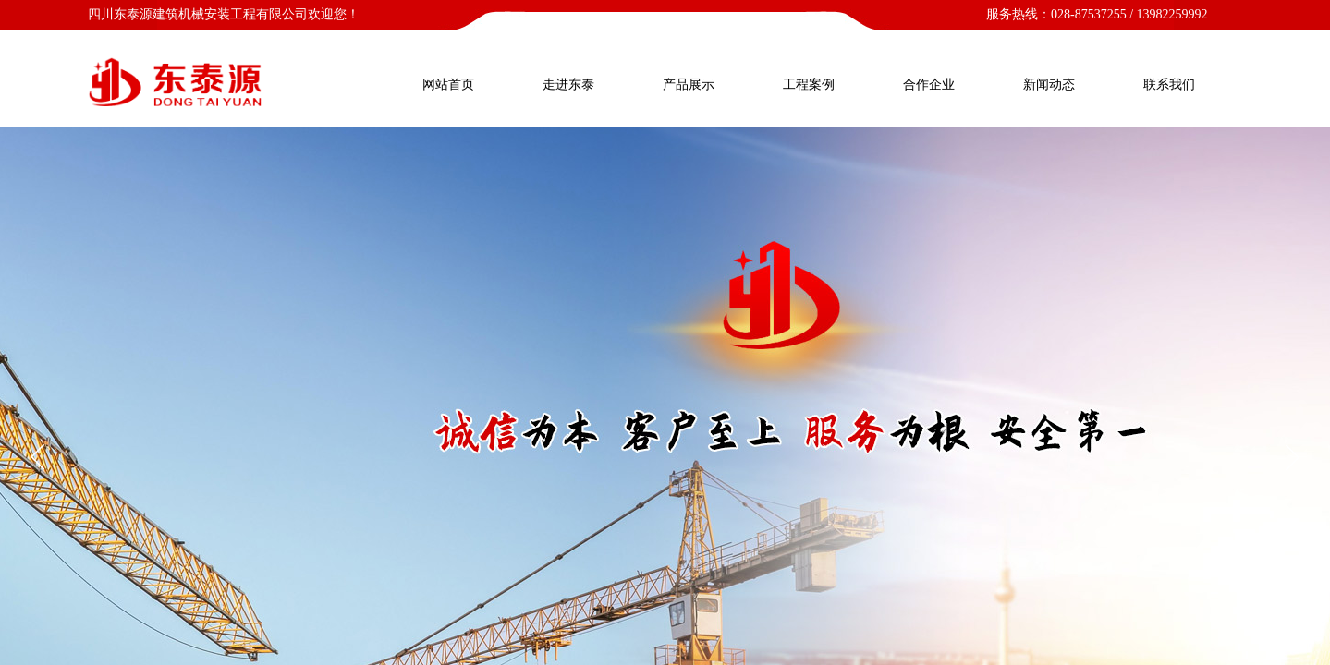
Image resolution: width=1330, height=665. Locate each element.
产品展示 (688, 84)
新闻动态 (1049, 84)
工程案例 (809, 84)
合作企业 (929, 84)
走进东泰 (568, 84)
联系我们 (1169, 84)
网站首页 (448, 84)
